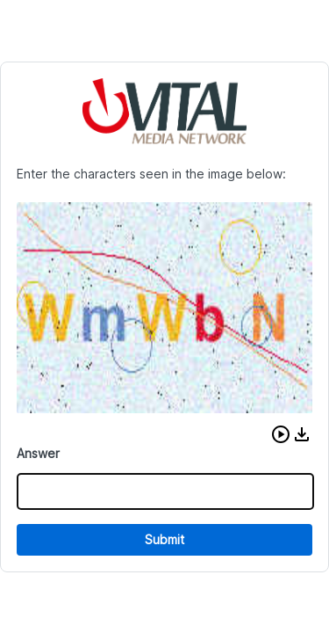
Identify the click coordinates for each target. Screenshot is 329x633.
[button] (280, 434)
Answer (38, 453)
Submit (164, 539)
